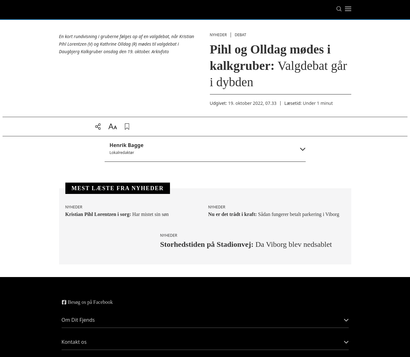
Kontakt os (205, 341)
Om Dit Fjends (205, 319)
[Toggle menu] (348, 8)
